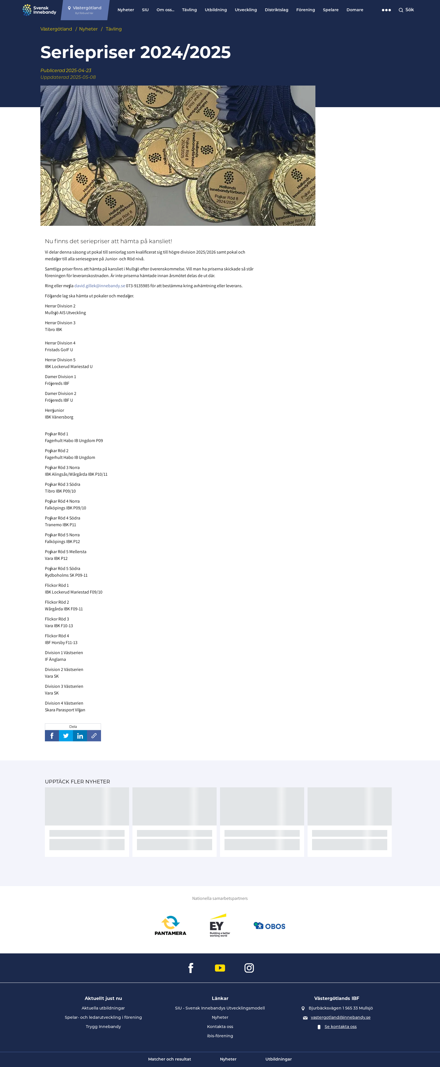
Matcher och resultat (169, 1059)
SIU (145, 10)
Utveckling (246, 10)
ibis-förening (220, 1035)
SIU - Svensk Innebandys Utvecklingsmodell (220, 1008)
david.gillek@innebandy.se (99, 286)
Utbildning (216, 10)
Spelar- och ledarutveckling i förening (103, 1017)
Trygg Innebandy (103, 1026)
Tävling (189, 10)
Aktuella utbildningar (103, 1008)
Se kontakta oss (341, 1026)
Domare (355, 10)
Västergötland (56, 29)
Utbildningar (278, 1059)
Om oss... (165, 10)
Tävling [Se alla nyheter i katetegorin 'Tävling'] (114, 29)
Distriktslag (276, 10)
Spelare (331, 10)
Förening (305, 10)
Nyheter (126, 10)
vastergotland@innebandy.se (341, 1017)
